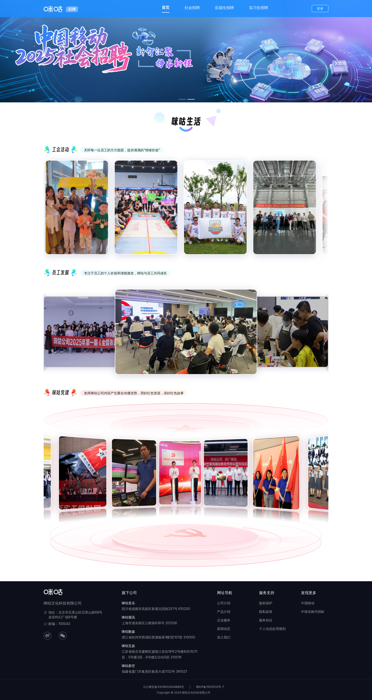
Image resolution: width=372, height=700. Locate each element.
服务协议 (265, 620)
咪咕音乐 (128, 603)
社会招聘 (192, 7)
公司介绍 (223, 603)
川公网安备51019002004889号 (163, 687)
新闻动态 (223, 629)
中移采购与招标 (312, 612)
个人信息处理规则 (272, 629)
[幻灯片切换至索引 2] (191, 99)
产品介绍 (223, 612)
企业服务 (223, 620)
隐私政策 (265, 612)
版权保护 (265, 603)
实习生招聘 (258, 7)
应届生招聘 (224, 7)
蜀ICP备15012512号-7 (210, 687)
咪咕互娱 (128, 646)
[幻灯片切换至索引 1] (182, 99)
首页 (165, 7)
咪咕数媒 (128, 631)
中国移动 (307, 603)
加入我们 (223, 637)
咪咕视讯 (128, 617)
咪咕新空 (128, 666)
